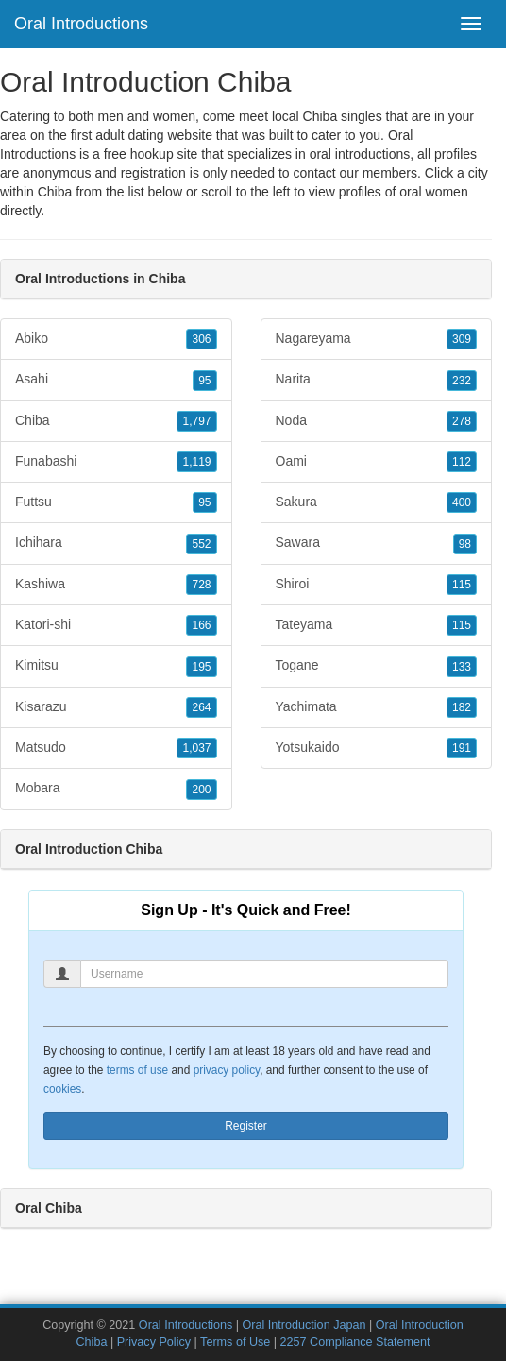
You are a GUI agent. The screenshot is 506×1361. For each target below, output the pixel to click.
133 (461, 666)
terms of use (137, 1070)
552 (201, 544)
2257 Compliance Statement (355, 1342)
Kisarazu (116, 707)
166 (201, 625)
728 (201, 584)
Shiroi (377, 584)
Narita (377, 379)
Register (246, 1125)
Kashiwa (116, 584)
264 (201, 707)
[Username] (264, 974)
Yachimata (377, 707)
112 (461, 461)
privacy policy (227, 1070)
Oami (377, 461)
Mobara (116, 788)
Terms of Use (235, 1342)
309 (461, 339)
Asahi (116, 379)
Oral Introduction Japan (304, 1325)
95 (204, 380)
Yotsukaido (377, 748)
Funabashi (116, 461)
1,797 (196, 421)
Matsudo (116, 748)
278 (461, 421)
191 (461, 748)
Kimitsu (116, 665)
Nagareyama (377, 339)
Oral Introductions (81, 23)
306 (201, 339)
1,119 (196, 461)
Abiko (116, 339)
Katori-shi (116, 625)
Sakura (377, 502)
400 (461, 502)
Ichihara (116, 543)
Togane (377, 665)
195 (201, 666)
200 (201, 789)
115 (461, 584)
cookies (62, 1089)
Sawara (377, 543)
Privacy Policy (154, 1342)
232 (461, 380)
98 (465, 544)
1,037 (196, 748)
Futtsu (116, 502)
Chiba (55, 191)
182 (461, 707)
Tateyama (377, 625)
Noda (377, 421)
